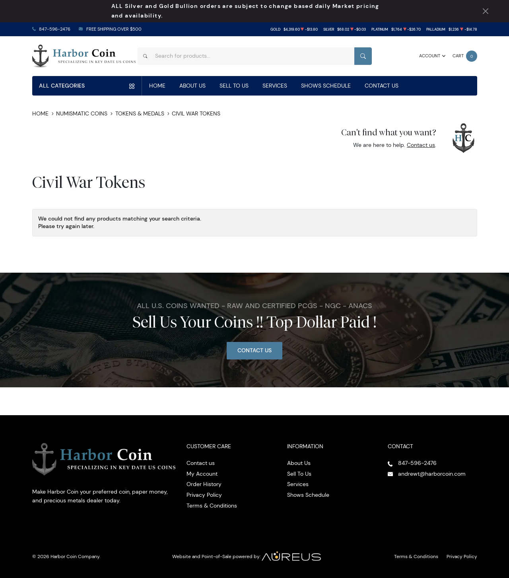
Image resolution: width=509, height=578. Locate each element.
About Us (192, 85)
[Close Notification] (485, 11)
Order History (204, 484)
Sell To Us (234, 85)
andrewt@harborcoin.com (432, 473)
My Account (202, 473)
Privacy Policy (204, 494)
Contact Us (381, 85)
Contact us (421, 144)
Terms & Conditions (212, 505)
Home (157, 85)
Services (274, 85)
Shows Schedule (326, 85)
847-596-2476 (54, 29)
